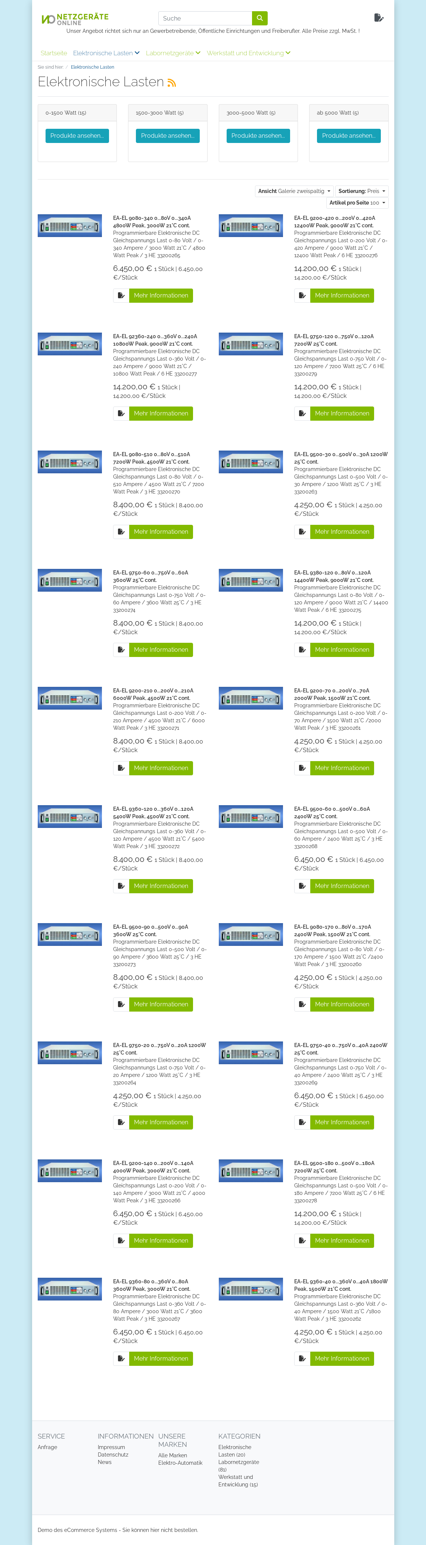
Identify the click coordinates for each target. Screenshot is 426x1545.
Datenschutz (113, 1455)
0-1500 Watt (61, 113)
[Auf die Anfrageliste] (121, 296)
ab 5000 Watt (334, 113)
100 (355, 203)
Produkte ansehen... (77, 135)
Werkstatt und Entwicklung (249, 53)
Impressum (111, 1447)
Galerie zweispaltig (292, 191)
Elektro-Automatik (180, 1463)
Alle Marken (172, 1455)
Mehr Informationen (161, 295)
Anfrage (47, 1447)
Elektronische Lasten (106, 53)
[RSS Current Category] (172, 82)
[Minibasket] (379, 18)
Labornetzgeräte (173, 53)
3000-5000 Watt (247, 113)
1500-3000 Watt (156, 113)
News (105, 1462)
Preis (360, 191)
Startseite (54, 53)
